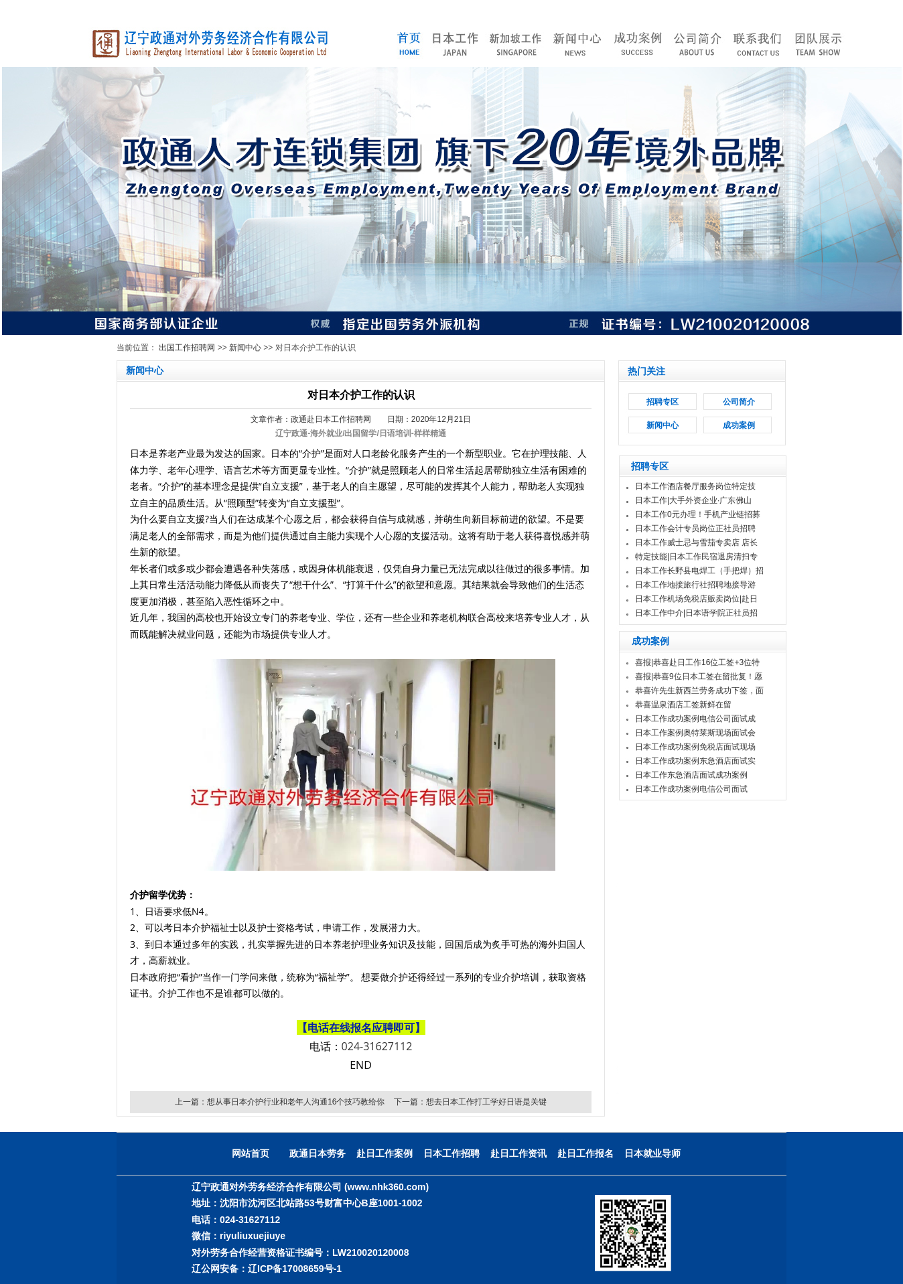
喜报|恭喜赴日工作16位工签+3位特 (697, 662)
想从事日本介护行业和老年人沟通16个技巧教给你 (296, 1102)
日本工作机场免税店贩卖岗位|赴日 (696, 598)
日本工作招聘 (451, 1153)
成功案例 (739, 425)
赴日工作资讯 (518, 1153)
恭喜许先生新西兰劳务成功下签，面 (699, 690)
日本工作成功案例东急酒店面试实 (695, 761)
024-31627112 (377, 1046)
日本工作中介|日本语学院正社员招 (696, 613)
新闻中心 (245, 347)
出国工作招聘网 (187, 347)
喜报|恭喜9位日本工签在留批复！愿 (698, 676)
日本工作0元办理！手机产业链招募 (697, 514)
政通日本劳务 (317, 1153)
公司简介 (739, 402)
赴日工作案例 (384, 1153)
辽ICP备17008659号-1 (295, 1268)
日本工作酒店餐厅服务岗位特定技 (695, 486)
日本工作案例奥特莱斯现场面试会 (695, 732)
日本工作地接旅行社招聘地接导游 (695, 584)
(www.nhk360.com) (386, 1187)
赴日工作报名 (585, 1153)
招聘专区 (662, 402)
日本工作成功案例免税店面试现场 (695, 747)
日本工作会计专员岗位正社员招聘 (695, 528)
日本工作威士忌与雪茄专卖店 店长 (696, 542)
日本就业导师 (652, 1153)
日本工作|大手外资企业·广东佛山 (693, 500)
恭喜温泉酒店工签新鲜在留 (683, 704)
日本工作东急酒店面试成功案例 (691, 775)
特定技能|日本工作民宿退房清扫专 (696, 556)
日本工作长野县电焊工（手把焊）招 (699, 570)
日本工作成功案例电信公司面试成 (695, 718)
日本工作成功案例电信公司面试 (691, 789)
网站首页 (250, 1153)
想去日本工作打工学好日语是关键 (486, 1102)
